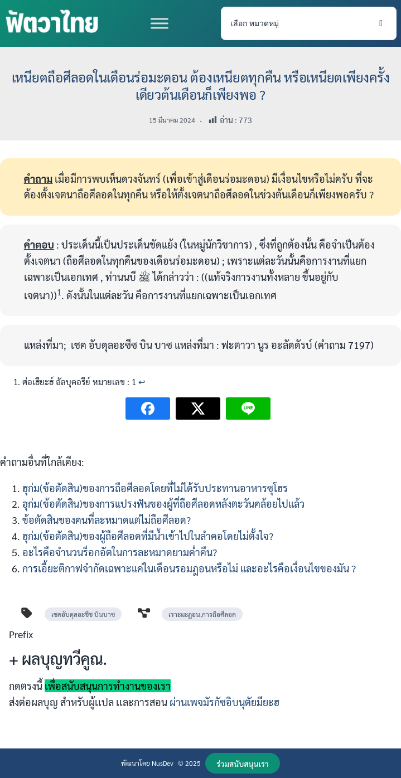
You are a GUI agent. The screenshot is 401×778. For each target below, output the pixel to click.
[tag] (27, 613)
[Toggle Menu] (159, 23)
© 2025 (189, 762)
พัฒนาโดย (136, 762)
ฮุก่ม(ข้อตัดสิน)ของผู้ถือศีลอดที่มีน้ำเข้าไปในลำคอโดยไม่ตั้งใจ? (147, 535)
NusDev (162, 762)
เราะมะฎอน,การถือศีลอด (202, 614)
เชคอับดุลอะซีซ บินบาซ (83, 614)
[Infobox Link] (200, 673)
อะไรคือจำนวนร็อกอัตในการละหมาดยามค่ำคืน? (119, 552)
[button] (243, 763)
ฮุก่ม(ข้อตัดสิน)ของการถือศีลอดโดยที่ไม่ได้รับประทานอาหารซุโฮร (155, 488)
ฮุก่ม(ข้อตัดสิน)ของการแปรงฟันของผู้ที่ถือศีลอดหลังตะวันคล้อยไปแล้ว (163, 503)
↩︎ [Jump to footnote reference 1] (142, 381)
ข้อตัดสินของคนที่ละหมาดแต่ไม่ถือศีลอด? (106, 519)
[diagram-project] (144, 613)
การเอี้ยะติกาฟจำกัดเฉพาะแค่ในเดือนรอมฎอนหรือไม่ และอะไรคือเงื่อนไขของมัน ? (189, 568)
